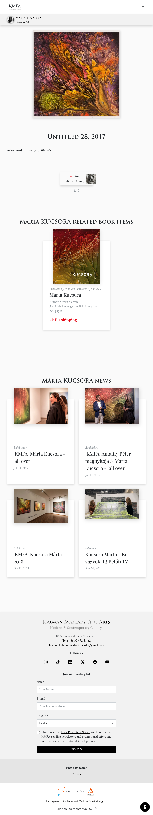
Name (40, 682)
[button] (76, 178)
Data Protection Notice (75, 732)
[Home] (17, 7)
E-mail (41, 699)
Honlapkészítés (55, 801)
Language (43, 715)
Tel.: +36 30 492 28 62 (76, 641)
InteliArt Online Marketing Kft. (87, 801)
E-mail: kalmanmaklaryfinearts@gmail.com (76, 645)
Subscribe (77, 749)
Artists (76, 774)
